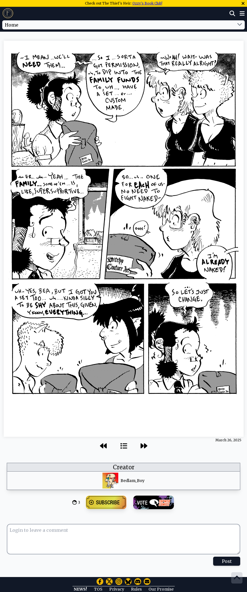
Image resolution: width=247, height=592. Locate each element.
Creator (123, 467)
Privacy (116, 589)
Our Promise (161, 589)
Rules (136, 589)
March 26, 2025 (228, 440)
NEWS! (80, 589)
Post (227, 561)
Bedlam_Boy (133, 480)
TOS (98, 589)
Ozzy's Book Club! (147, 3)
